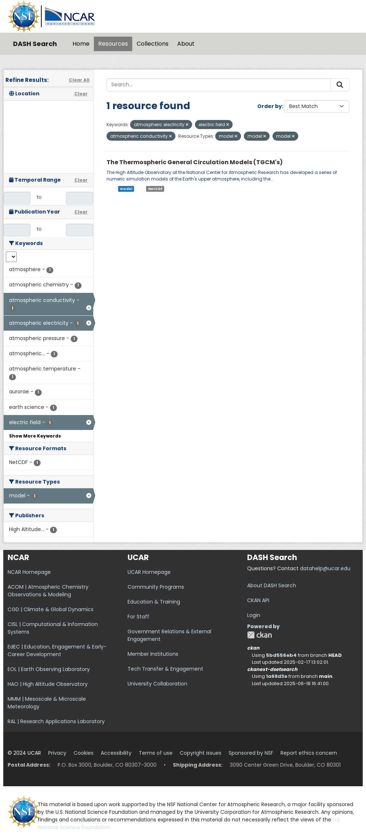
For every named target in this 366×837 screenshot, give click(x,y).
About (186, 44)
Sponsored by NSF (251, 753)
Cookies (83, 753)
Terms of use (155, 753)
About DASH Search (271, 585)
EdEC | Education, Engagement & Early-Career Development (57, 650)
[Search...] (219, 84)
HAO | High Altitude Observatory (48, 684)
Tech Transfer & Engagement (165, 668)
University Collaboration (157, 683)
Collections (153, 44)
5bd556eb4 (281, 655)
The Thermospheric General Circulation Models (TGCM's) (195, 162)
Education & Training (154, 601)
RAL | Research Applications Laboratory (56, 721)
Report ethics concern (308, 753)
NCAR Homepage (29, 572)
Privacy (57, 753)
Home (81, 44)
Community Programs (156, 587)
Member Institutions (153, 654)
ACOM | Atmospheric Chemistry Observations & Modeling (48, 590)
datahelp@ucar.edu (325, 568)
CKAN (259, 635)
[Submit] (339, 84)
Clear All (79, 80)
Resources (113, 44)
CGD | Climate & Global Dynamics (50, 609)
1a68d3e (276, 676)
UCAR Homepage (149, 572)
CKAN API (258, 600)
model (126, 189)
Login (253, 615)
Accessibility (116, 753)
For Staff (138, 616)
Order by (269, 106)
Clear (81, 94)
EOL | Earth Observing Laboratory (49, 669)
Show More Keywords (35, 436)
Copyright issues (200, 753)
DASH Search (35, 43)
